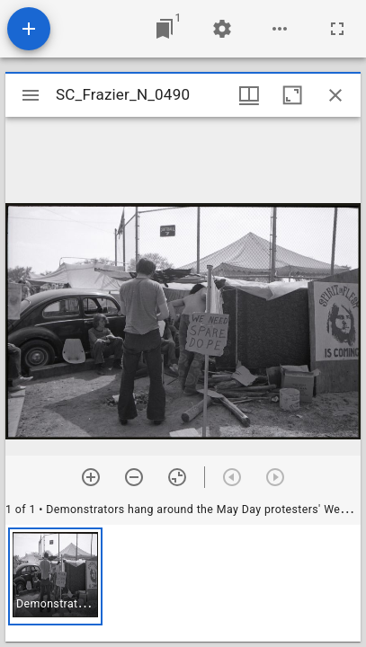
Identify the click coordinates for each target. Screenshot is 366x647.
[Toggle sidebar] (30, 95)
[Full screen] (337, 28)
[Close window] (335, 95)
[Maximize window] (292, 95)
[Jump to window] (164, 28)
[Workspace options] (279, 28)
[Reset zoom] (177, 477)
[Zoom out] (134, 477)
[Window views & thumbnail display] (249, 95)
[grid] (183, 583)
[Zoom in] (90, 477)
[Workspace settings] (222, 28)
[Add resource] (28, 28)
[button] (55, 576)
